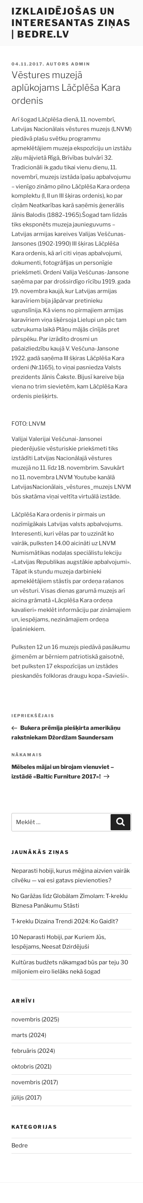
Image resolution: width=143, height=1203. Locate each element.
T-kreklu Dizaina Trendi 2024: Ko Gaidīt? (64, 921)
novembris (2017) (34, 1082)
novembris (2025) (35, 1019)
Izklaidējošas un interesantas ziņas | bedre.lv (71, 23)
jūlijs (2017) (26, 1097)
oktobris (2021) (31, 1066)
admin (80, 64)
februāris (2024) (33, 1050)
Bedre (19, 1145)
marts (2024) (28, 1035)
